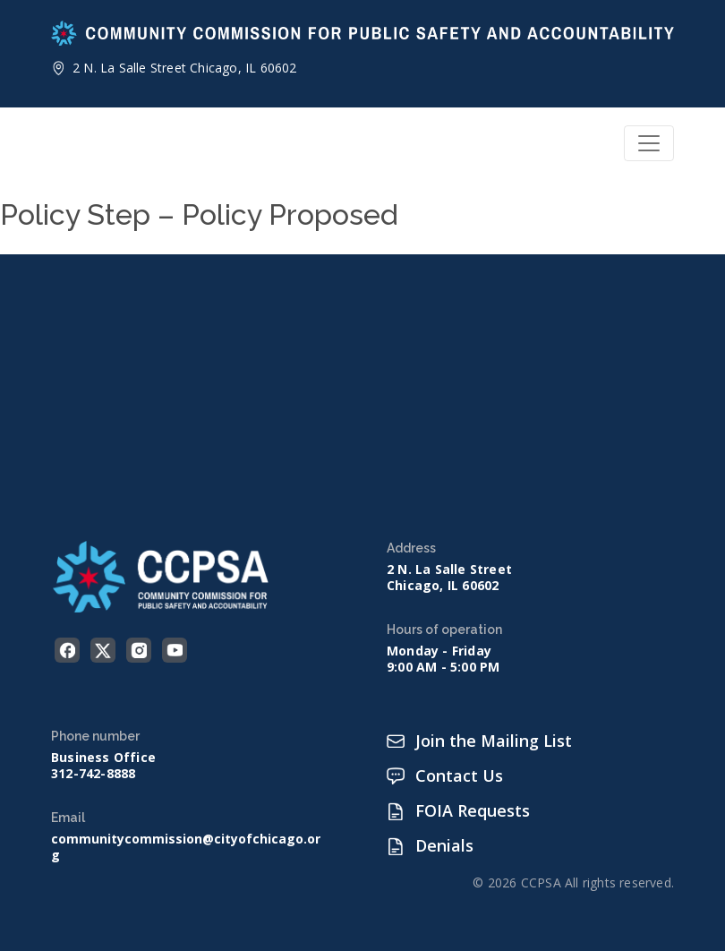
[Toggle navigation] (649, 143)
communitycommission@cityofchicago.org (185, 847)
